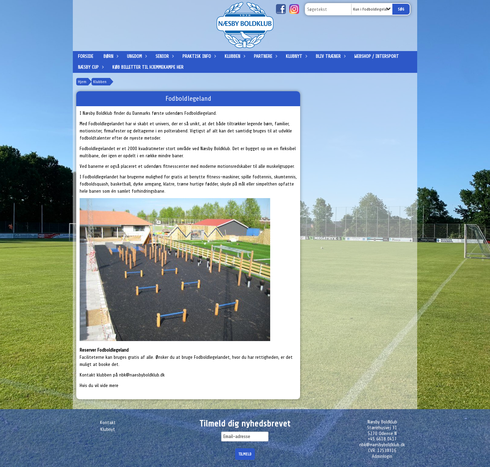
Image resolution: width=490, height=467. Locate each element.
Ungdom (136, 56)
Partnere (265, 56)
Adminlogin (382, 456)
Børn (110, 56)
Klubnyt (296, 56)
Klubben (234, 56)
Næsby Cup (90, 67)
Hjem (82, 81)
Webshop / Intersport (376, 56)
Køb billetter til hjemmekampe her (147, 67)
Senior (164, 56)
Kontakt (108, 422)
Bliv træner (330, 56)
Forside (85, 56)
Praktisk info (198, 56)
